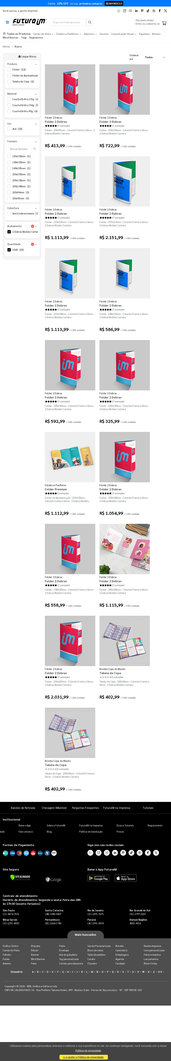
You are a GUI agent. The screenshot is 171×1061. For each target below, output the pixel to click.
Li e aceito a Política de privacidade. (83, 1057)
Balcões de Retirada (23, 808)
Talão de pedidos (96, 954)
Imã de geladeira (68, 954)
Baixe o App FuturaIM (102, 869)
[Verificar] (20, 877)
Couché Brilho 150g (26, 105)
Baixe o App (25, 825)
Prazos (120, 831)
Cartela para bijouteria (71, 963)
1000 (18, 250)
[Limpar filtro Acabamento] (32, 226)
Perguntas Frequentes (85, 808)
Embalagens (122, 954)
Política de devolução (90, 831)
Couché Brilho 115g (26, 99)
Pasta (62, 946)
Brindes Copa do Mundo (112, 669)
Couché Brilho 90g (25, 111)
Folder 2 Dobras (53, 117)
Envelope (64, 950)
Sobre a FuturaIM (56, 825)
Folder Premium (56, 489)
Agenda (120, 959)
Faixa (33, 963)
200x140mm (21, 180)
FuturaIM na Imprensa (116, 808)
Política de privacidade (88, 1050)
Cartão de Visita (11, 950)
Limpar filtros (27, 56)
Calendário (121, 950)
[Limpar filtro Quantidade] (32, 244)
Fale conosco (26, 831)
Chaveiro (92, 963)
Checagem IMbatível (54, 808)
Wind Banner (38, 959)
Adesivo (7, 963)
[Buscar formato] (22, 149)
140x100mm (21, 156)
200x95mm (21, 198)
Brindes (120, 946)
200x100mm (21, 174)
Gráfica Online (10, 946)
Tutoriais (148, 808)
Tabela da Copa (23, 81)
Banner (35, 954)
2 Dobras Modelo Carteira (29, 232)
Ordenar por (134, 57)
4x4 (17, 129)
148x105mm (21, 168)
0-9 (160, 971)
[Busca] (93, 22)
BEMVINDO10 (114, 3)
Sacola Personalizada (99, 946)
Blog (49, 831)
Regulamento (155, 825)
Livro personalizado (154, 950)
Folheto (7, 954)
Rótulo (34, 950)
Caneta (91, 959)
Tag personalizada (69, 959)
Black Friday (150, 963)
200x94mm (21, 192)
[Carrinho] (164, 23)
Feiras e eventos (152, 954)
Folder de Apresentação (28, 75)
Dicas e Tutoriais (125, 825)
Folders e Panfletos (55, 485)
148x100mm (21, 162)
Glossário (17, 971)
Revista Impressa (152, 946)
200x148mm (21, 186)
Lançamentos (151, 959)
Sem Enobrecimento (26, 214)
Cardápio (120, 963)
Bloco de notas (95, 950)
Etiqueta (35, 946)
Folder (19, 69)
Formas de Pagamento (18, 845)
